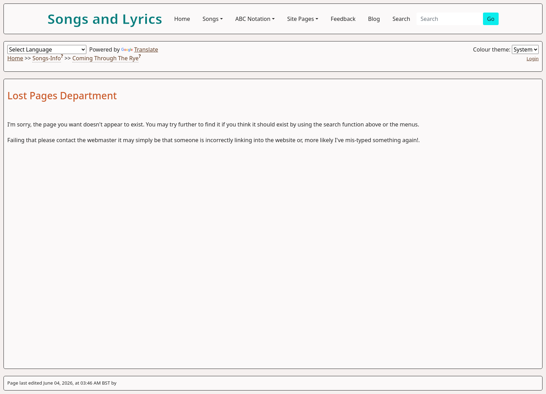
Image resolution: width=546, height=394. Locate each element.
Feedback (343, 19)
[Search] (449, 19)
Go (490, 19)
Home (182, 19)
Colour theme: (506, 49)
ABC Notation (253, 19)
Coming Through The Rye (105, 58)
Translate (139, 49)
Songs (211, 19)
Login (532, 58)
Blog (374, 19)
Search (401, 19)
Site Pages (300, 19)
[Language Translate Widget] (46, 49)
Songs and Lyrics (104, 18)
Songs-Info (46, 58)
